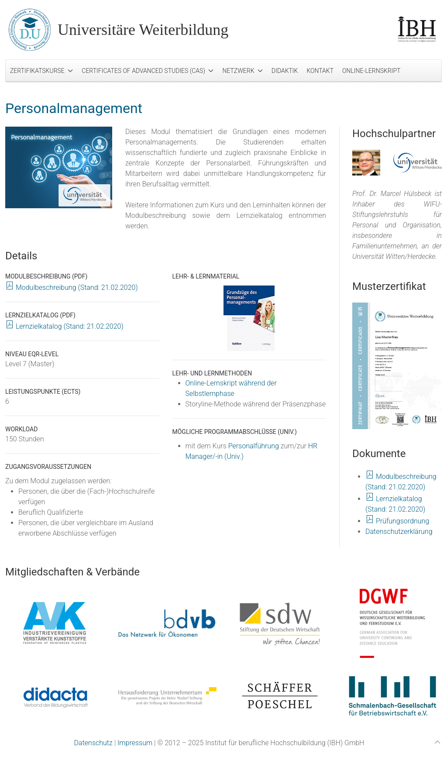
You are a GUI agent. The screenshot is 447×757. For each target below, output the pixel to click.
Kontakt (320, 70)
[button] (397, 366)
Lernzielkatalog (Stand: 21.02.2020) (64, 326)
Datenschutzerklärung (399, 531)
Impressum (134, 743)
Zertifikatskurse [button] (41, 70)
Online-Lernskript (371, 70)
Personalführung (253, 446)
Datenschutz (93, 743)
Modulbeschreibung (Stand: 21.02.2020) (71, 287)
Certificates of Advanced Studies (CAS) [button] (147, 70)
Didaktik (285, 70)
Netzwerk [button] (242, 70)
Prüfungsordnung (397, 521)
